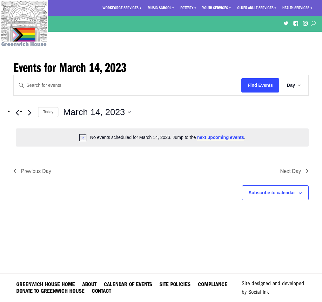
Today (48, 112)
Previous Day (32, 171)
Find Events (260, 85)
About (89, 284)
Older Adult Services (255, 8)
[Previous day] (17, 113)
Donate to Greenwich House (50, 291)
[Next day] (29, 113)
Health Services (295, 8)
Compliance (212, 284)
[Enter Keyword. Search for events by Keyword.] (127, 85)
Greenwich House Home (45, 284)
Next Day (294, 171)
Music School (159, 8)
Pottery (186, 8)
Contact (101, 291)
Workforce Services (120, 8)
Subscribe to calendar (272, 192)
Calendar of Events (128, 284)
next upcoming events (220, 137)
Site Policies (175, 284)
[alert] (162, 137)
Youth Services (215, 8)
